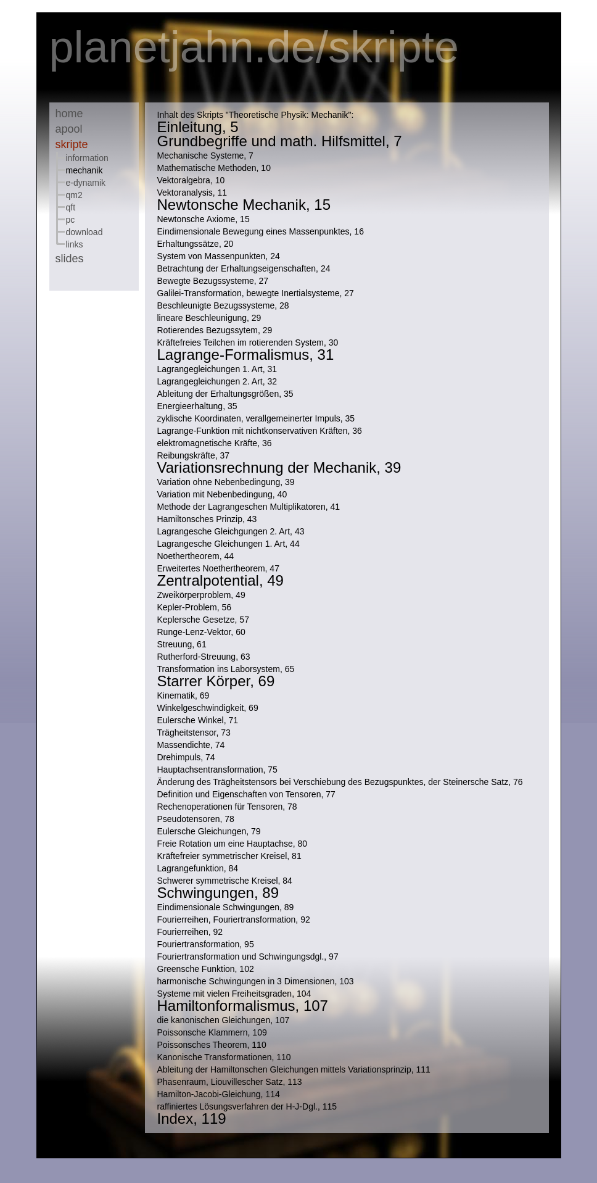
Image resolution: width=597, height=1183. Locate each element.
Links (74, 244)
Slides (70, 258)
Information (87, 158)
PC (70, 220)
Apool (69, 129)
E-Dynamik (86, 183)
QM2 (74, 195)
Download (84, 232)
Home (69, 113)
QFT (71, 207)
